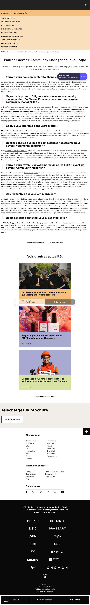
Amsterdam (52, 456)
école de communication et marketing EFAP (46, 507)
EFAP (45, 5)
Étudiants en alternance (12, 36)
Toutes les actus (8, 18)
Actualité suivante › (55, 243)
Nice (28, 454)
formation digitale (31, 173)
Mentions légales (45, 586)
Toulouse (50, 443)
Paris (28, 456)
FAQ (28, 479)
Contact (29, 471)
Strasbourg (51, 441)
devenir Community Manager (16, 151)
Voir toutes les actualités (45, 396)
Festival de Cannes (9, 47)
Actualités (30, 477)
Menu (4, 5)
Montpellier (30, 451)
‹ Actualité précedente (35, 243)
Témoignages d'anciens (11, 40)
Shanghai (51, 451)
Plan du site (45, 584)
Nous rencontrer (44, 600)
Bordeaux (30, 443)
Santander (51, 454)
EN (86, 5)
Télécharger (12, 419)
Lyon (28, 448)
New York (51, 448)
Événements (31, 474)
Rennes (29, 459)
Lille (27, 446)
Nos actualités (20, 13)
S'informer (6, 13)
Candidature (50, 477)
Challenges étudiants (10, 22)
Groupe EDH (49, 512)
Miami (49, 446)
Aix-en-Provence (33, 441)
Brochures (14, 600)
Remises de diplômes (9, 43)
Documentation (51, 474)
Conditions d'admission (54, 471)
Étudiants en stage (9, 32)
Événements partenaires (11, 29)
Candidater (75, 600)
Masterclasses (7, 25)
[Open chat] (72, 76)
